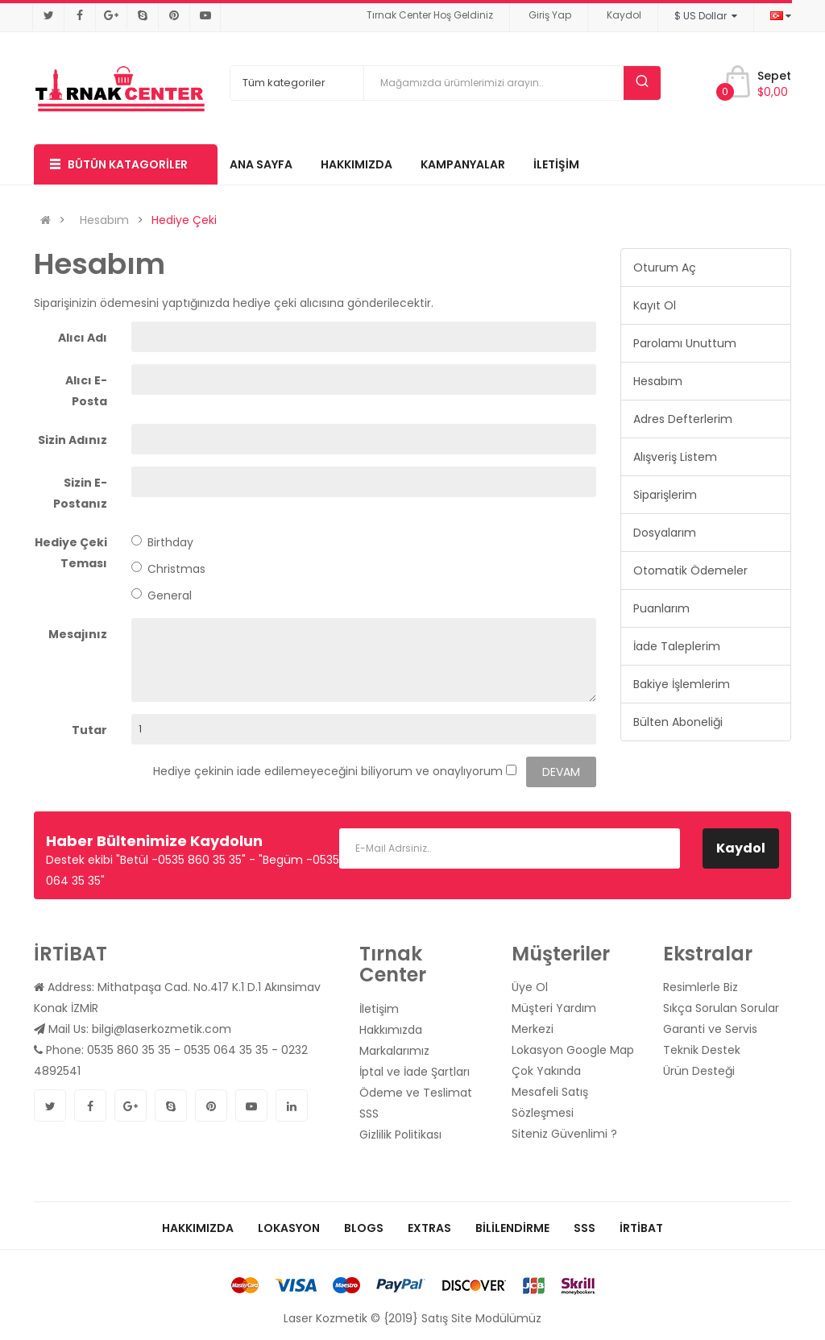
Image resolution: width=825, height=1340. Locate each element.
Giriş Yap (550, 15)
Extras (429, 1228)
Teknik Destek (701, 1050)
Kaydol (624, 15)
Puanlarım (661, 608)
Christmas (168, 569)
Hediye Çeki (184, 220)
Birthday (162, 542)
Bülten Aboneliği (678, 722)
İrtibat (641, 1228)
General (161, 595)
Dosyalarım (664, 533)
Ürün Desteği (699, 1071)
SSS (369, 1114)
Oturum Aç (664, 267)
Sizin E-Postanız (80, 493)
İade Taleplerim (676, 646)
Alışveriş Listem (675, 457)
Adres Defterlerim (682, 419)
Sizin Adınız (72, 440)
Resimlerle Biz (700, 987)
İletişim (379, 1009)
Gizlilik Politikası (400, 1134)
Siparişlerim (665, 495)
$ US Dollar (705, 16)
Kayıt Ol (654, 305)
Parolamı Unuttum (684, 343)
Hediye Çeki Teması (71, 552)
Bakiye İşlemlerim (681, 684)
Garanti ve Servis (710, 1029)
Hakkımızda (390, 1030)
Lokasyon (289, 1228)
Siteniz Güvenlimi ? (564, 1134)
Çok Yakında (546, 1071)
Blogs (363, 1228)
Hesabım (104, 220)
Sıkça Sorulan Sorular (721, 1008)
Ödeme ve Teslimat (415, 1093)
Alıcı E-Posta (86, 390)
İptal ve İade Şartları (414, 1072)
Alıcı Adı (82, 338)
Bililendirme (512, 1228)
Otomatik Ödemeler (690, 570)
